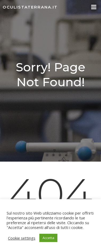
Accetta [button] (48, 237)
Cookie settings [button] (21, 238)
